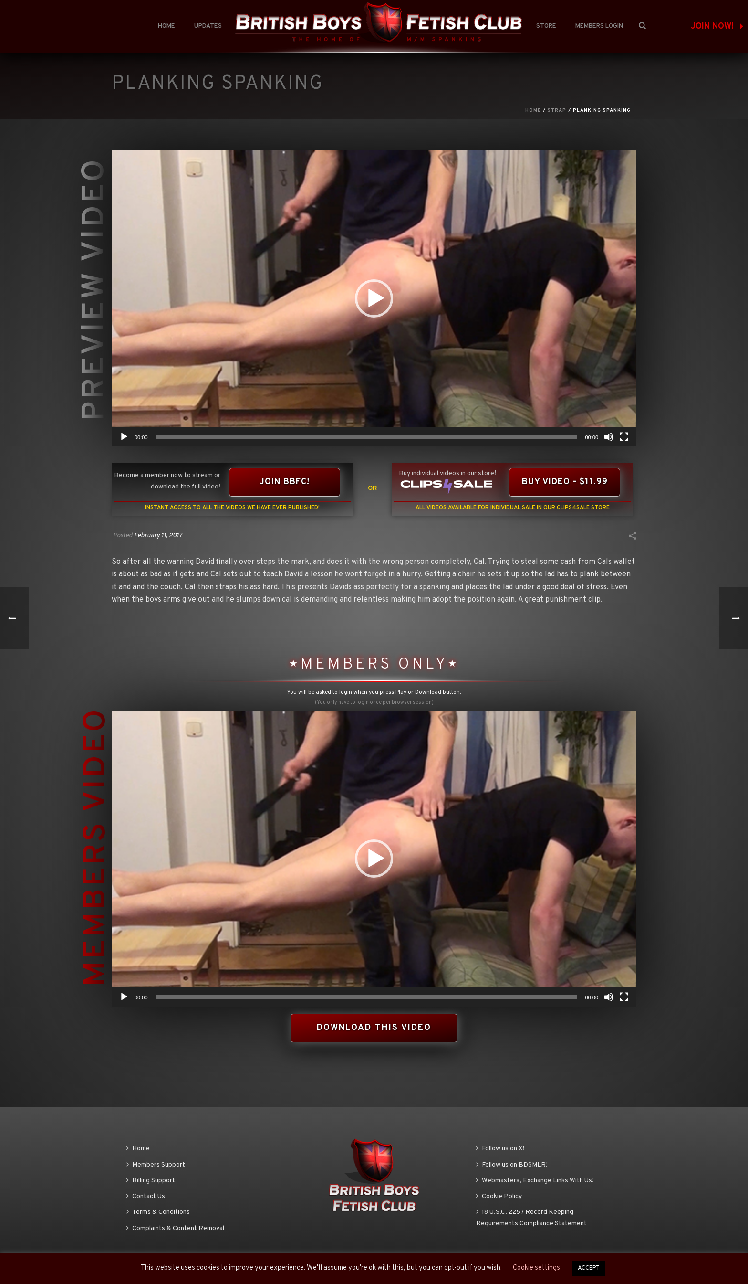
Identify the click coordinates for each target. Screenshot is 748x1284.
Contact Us (145, 1196)
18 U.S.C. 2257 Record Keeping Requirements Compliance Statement (531, 1217)
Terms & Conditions (158, 1212)
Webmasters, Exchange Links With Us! (535, 1181)
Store (546, 26)
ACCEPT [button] (589, 1268)
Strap (557, 110)
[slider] (367, 437)
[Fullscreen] (624, 437)
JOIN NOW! (717, 26)
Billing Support (150, 1181)
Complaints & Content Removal (175, 1228)
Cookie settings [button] (536, 1268)
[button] (374, 298)
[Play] (124, 437)
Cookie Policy (499, 1196)
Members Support (155, 1165)
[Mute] (608, 437)
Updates (208, 26)
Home (166, 26)
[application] (374, 298)
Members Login (599, 26)
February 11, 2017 (158, 535)
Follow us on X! (500, 1149)
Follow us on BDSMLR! (512, 1165)
